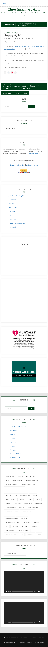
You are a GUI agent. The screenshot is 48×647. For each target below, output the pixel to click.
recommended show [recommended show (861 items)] (12, 522)
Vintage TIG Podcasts (17, 223)
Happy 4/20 (12, 35)
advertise (21, 165)
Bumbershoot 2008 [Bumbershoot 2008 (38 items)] (12, 484)
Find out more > (34, 153)
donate (12, 165)
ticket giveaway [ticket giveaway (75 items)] (23, 530)
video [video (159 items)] (39, 534)
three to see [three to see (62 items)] (9, 530)
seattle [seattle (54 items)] (36, 522)
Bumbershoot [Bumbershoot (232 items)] (17, 480)
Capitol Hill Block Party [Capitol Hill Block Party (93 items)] (14, 488)
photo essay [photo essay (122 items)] (9, 515)
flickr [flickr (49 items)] (38, 499)
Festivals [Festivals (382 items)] (22, 499)
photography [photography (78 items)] (22, 515)
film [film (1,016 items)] (30, 499)
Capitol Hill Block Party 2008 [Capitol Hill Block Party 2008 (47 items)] (16, 492)
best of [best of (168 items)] (20, 476)
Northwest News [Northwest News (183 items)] (27, 511)
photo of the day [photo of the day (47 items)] (11, 518)
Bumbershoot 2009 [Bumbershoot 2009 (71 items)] (28, 484)
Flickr (11, 215)
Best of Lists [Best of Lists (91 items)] (31, 476)
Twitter (11, 203)
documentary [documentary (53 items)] (25, 495)
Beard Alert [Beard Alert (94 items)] (9, 476)
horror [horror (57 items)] (8, 503)
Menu (5, 3)
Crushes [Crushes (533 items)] (8, 495)
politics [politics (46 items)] (24, 518)
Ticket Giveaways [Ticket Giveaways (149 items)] (11, 534)
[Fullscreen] (42, 591)
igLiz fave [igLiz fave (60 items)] (17, 503)
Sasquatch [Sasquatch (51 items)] (26, 522)
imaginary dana (9, 38)
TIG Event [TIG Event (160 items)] (30, 534)
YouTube (12, 211)
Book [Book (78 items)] (7, 480)
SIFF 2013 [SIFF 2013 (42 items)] (34, 526)
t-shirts (29, 165)
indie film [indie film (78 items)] (28, 503)
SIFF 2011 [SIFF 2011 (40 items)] (24, 526)
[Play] (6, 591)
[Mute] (39, 591)
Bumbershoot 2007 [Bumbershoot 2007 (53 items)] (31, 480)
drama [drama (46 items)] (35, 495)
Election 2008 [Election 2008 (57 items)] (10, 499)
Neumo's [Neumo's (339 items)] (22, 507)
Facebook (12, 200)
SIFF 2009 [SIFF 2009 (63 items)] (15, 526)
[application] (24, 582)
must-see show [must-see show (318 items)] (10, 507)
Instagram (13, 207)
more (36, 165)
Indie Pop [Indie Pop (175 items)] (38, 503)
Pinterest (12, 219)
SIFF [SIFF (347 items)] (6, 526)
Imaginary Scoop (10, 32)
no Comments (28, 38)
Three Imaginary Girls (24, 9)
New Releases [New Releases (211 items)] (33, 507)
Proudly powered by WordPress (14, 642)
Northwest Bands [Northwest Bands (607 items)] (11, 511)
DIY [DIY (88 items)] (16, 495)
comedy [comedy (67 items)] (33, 492)
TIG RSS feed (13, 227)
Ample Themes (40, 642)
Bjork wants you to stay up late (15, 93)
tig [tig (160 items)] (22, 534)
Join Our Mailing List (17, 196)
